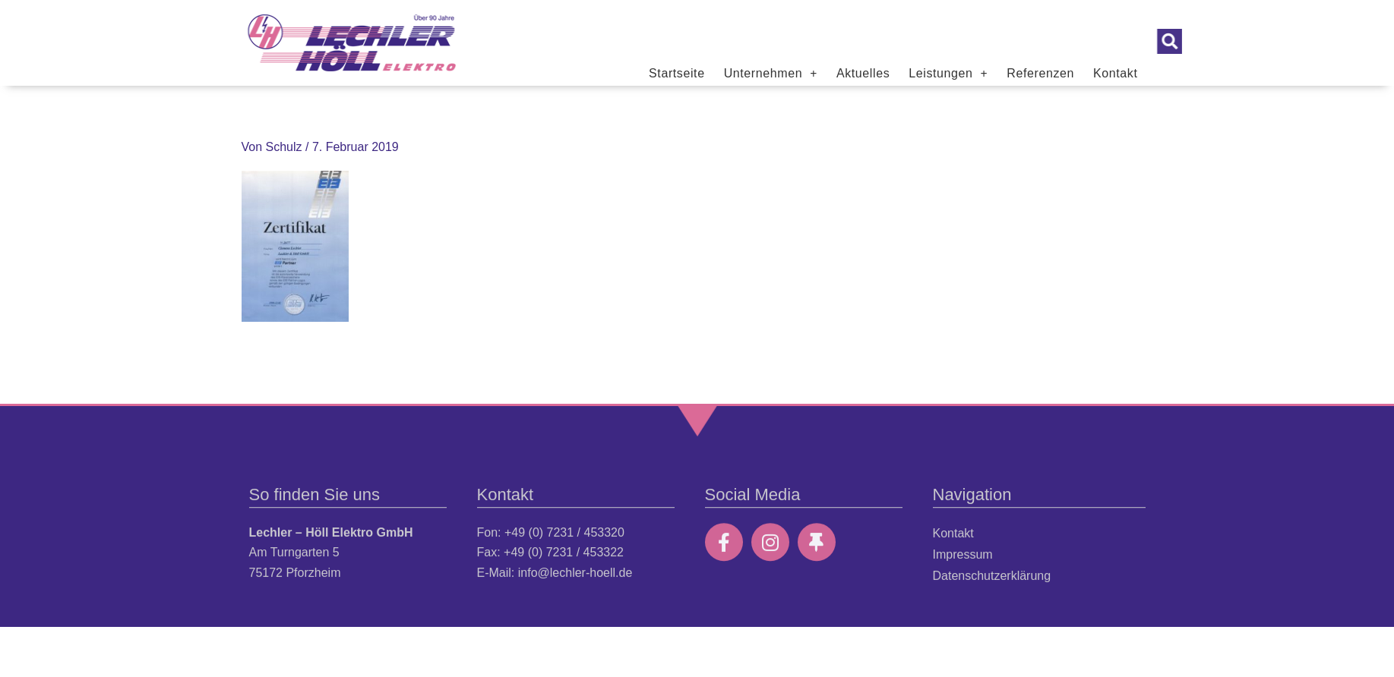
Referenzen (1040, 73)
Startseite (677, 73)
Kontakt (1115, 73)
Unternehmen (770, 73)
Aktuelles (863, 73)
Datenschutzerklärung (992, 586)
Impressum (963, 565)
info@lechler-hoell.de (575, 583)
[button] (1221, 41)
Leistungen (948, 73)
